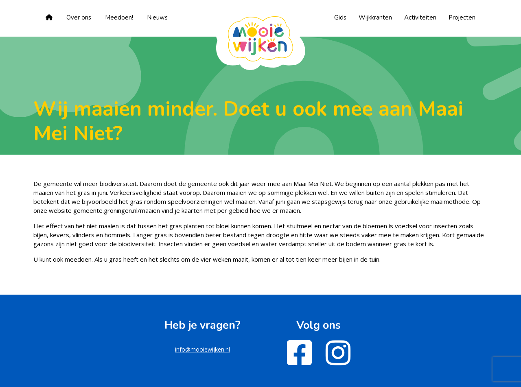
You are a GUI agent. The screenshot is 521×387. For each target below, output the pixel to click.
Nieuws (157, 17)
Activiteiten (420, 17)
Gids (340, 17)
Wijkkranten (375, 17)
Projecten (462, 17)
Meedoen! (119, 17)
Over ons (78, 17)
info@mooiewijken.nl (202, 349)
